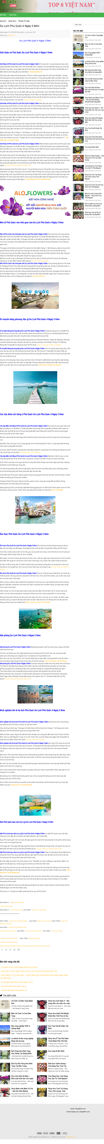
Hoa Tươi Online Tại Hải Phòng (56, 661)
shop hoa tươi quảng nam (40, 946)
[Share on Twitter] (6, 950)
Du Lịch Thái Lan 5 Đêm (40, 261)
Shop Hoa (12, 15)
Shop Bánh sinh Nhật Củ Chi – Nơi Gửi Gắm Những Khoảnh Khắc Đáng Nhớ (94, 100)
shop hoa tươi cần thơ (8, 931)
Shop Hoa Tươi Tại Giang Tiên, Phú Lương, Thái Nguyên (93, 177)
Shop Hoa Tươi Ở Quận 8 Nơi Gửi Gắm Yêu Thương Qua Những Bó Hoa (29, 971)
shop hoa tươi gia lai (44, 921)
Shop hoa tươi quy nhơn (9, 938)
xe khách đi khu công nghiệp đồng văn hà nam (19, 967)
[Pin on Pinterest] (14, 950)
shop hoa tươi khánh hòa (17, 927)
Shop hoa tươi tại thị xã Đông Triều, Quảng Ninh (92, 213)
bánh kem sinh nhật (39, 910)
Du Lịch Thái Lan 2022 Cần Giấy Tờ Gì (18, 165)
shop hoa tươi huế (6, 946)
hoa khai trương (16, 910)
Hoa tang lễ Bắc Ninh (92, 147)
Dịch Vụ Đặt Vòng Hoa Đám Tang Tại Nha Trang (94, 80)
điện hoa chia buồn (17, 902)
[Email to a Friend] (10, 950)
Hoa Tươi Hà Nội (57, 490)
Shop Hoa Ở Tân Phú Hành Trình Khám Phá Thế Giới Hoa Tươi (94, 139)
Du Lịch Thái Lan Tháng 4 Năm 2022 (49, 849)
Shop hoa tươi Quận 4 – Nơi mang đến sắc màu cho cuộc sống (94, 110)
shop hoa (11, 35)
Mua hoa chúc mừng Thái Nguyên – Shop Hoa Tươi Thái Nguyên (93, 195)
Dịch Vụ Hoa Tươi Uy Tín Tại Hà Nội (37, 602)
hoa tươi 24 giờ (57, 931)
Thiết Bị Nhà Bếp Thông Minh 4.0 (14, 990)
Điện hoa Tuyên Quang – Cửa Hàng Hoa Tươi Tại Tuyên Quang (94, 158)
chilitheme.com (70, 1137)
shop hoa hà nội (6, 906)
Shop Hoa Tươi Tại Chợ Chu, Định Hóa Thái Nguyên (94, 186)
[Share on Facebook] (2, 950)
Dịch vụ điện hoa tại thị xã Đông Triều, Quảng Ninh (93, 205)
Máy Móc (3, 15)
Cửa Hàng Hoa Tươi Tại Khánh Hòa (38, 179)
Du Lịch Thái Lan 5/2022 (32, 100)
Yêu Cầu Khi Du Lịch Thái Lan (30, 452)
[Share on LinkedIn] (19, 950)
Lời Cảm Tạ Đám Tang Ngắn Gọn (94, 36)
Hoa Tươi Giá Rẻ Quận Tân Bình (93, 129)
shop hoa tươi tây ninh (34, 931)
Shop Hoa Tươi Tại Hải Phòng (21, 785)
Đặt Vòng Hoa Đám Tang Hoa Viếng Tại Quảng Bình (93, 71)
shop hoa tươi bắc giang (22, 946)
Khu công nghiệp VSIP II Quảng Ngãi (92, 54)
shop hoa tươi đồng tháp (18, 921)
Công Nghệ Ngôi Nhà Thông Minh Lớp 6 (17, 982)
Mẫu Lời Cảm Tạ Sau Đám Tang (93, 45)
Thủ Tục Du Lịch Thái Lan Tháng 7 (49, 345)
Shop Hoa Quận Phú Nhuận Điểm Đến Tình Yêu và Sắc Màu (94, 120)
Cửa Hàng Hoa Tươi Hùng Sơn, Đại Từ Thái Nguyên (93, 167)
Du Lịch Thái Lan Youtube (35, 739)
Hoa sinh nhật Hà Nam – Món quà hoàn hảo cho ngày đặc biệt (94, 89)
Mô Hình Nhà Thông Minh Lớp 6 (13, 986)
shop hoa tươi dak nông (8, 942)
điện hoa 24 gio (34, 938)
